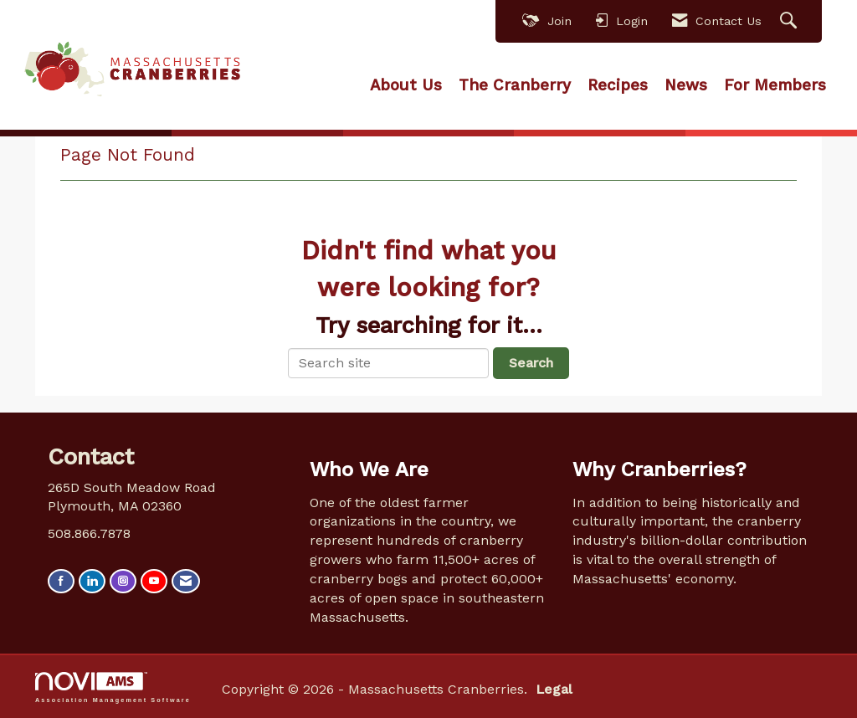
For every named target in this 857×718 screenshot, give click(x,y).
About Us (406, 85)
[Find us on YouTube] (154, 581)
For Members (775, 85)
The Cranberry (515, 85)
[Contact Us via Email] (186, 581)
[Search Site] (790, 21)
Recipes (618, 85)
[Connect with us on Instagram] (123, 581)
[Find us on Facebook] (61, 581)
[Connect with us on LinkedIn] (92, 581)
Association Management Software (113, 687)
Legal (554, 689)
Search (531, 363)
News (686, 85)
